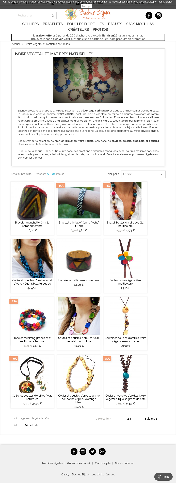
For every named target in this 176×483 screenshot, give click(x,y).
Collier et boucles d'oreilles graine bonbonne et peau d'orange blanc (79, 399)
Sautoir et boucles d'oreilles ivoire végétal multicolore (79, 339)
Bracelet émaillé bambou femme (78, 280)
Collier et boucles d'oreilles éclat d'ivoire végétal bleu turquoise (32, 282)
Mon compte (102, 463)
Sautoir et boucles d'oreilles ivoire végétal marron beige (125, 339)
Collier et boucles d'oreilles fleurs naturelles (32, 397)
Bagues (115, 24)
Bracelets (53, 24)
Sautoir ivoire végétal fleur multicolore (125, 282)
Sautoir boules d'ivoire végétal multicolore (125, 224)
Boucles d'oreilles (85, 24)
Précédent (102, 419)
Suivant (152, 419)
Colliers (30, 24)
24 (47, 173)
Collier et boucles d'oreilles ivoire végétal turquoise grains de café (125, 397)
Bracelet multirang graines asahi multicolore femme (32, 339)
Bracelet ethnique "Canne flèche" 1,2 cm (79, 224)
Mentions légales (52, 463)
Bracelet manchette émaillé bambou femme (32, 224)
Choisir (143, 174)
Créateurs (78, 29)
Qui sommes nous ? (78, 463)
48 (53, 173)
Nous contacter (124, 463)
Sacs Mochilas (140, 24)
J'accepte (86, 6)
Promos (100, 29)
